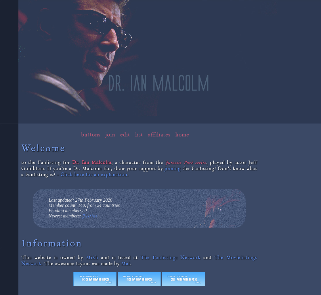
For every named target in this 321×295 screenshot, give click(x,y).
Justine (90, 216)
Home (182, 135)
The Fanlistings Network (171, 258)
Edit (125, 135)
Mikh (92, 258)
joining (173, 169)
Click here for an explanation (94, 175)
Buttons (90, 135)
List (139, 135)
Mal (125, 264)
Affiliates (159, 135)
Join (110, 135)
